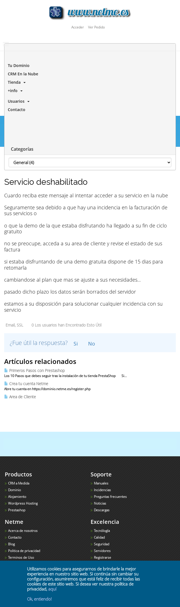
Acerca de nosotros (23, 530)
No (91, 343)
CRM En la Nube (22, 73)
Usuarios (18, 101)
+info (14, 90)
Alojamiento (17, 496)
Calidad (99, 537)
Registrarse (102, 557)
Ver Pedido (96, 27)
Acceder (77, 27)
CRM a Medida (18, 483)
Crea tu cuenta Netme (26, 383)
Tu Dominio (18, 65)
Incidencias (102, 490)
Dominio (14, 490)
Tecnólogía (102, 530)
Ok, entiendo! (39, 599)
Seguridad (101, 544)
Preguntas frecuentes (110, 496)
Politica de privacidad (24, 550)
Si (76, 343)
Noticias (100, 503)
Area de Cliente (20, 396)
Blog (11, 544)
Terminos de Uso (21, 557)
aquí (52, 589)
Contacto (15, 109)
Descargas (102, 510)
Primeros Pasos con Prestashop (34, 370)
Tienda (16, 82)
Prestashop (16, 510)
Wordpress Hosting (23, 503)
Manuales (101, 483)
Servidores (102, 550)
